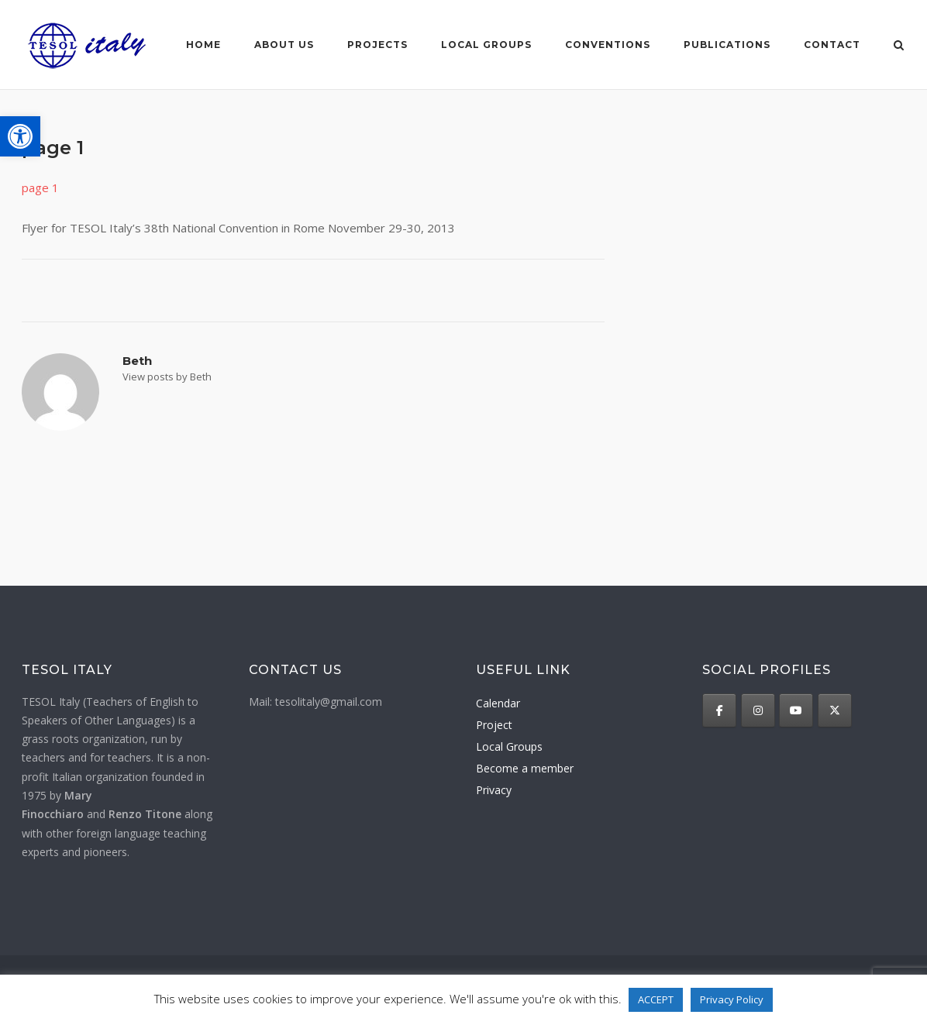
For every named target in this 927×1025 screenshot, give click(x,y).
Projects (377, 44)
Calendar (498, 703)
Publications (727, 44)
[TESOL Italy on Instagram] (758, 710)
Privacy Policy (731, 999)
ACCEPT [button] (656, 999)
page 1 (40, 187)
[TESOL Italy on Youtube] (796, 710)
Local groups (486, 44)
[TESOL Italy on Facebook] (719, 710)
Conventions (607, 44)
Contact (832, 44)
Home (203, 44)
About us (284, 44)
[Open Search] (898, 46)
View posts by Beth (167, 377)
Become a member (525, 768)
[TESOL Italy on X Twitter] (835, 710)
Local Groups (509, 746)
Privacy (494, 790)
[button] (20, 136)
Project (494, 724)
